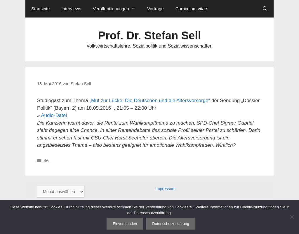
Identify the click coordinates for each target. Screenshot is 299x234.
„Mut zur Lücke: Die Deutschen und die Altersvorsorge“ (149, 100)
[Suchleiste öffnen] (265, 9)
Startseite (40, 8)
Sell (47, 160)
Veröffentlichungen (117, 9)
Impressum (165, 188)
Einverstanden (125, 223)
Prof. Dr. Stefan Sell (149, 35)
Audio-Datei (54, 115)
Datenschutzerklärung (170, 223)
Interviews (71, 8)
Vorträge (155, 8)
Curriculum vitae (191, 8)
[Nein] (292, 217)
